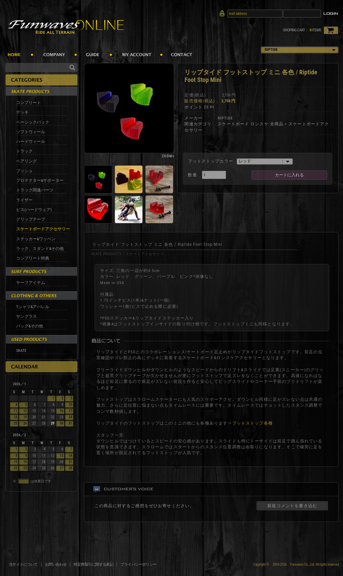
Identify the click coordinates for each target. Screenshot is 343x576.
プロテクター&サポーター (40, 180)
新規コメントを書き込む (292, 505)
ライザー (24, 200)
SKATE (21, 350)
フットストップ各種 (252, 423)
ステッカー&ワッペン (35, 239)
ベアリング (26, 161)
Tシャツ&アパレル (32, 306)
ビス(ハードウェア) (34, 209)
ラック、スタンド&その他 (40, 248)
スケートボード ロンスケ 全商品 (250, 124)
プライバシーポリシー (138, 564)
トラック (24, 151)
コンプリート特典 (32, 258)
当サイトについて (23, 564)
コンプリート (28, 102)
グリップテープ (30, 219)
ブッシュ (24, 170)
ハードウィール (30, 141)
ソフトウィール (30, 131)
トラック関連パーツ (34, 190)
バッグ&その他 (29, 326)
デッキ (22, 112)
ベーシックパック (32, 122)
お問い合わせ (56, 564)
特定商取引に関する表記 (93, 564)
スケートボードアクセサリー (43, 229)
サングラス (26, 316)
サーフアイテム (30, 282)
